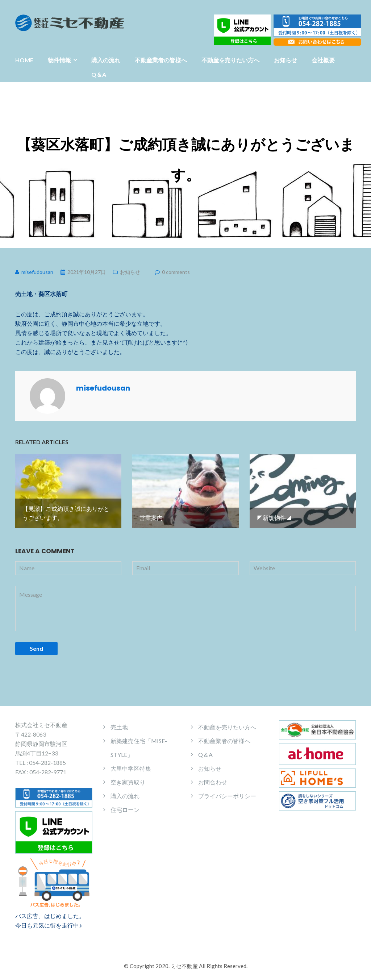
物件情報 (59, 60)
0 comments (176, 272)
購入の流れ (105, 60)
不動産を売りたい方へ (230, 60)
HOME (24, 60)
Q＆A (98, 74)
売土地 (119, 725)
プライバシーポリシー (227, 794)
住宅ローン (125, 808)
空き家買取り (128, 781)
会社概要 (323, 60)
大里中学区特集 (131, 767)
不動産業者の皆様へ (161, 60)
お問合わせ (212, 781)
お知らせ (285, 60)
